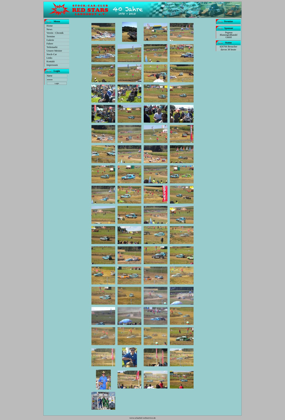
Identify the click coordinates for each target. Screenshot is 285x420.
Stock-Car (52, 54)
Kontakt (51, 61)
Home (50, 25)
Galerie (50, 40)
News (49, 29)
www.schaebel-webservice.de (142, 418)
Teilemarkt (52, 47)
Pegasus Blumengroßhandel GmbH (229, 34)
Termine (51, 36)
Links (49, 57)
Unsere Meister (54, 50)
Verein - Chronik (55, 33)
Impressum (52, 65)
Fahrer (50, 43)
